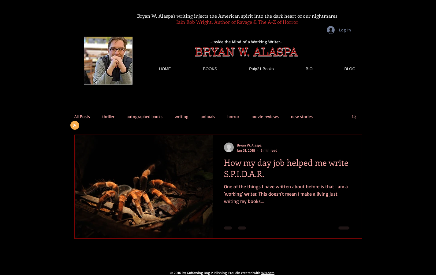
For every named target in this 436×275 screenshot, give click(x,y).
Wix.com (267, 272)
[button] (354, 117)
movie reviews (265, 116)
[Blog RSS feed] (74, 125)
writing (181, 116)
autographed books (144, 116)
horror (233, 116)
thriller (108, 116)
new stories (302, 116)
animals (208, 116)
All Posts (82, 116)
